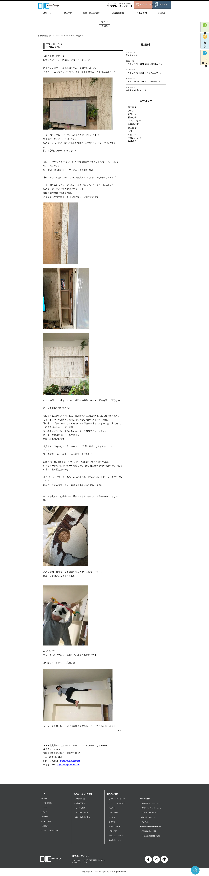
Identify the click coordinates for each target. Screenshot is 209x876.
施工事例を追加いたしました (138, 90)
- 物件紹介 (111, 822)
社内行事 (132, 117)
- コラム (44, 808)
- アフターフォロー (81, 813)
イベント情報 (134, 121)
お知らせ (132, 114)
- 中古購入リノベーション (150, 803)
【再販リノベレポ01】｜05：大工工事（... (143, 73)
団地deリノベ (134, 138)
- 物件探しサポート (148, 817)
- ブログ (44, 812)
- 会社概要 (44, 817)
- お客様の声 (112, 832)
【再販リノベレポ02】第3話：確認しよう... (144, 64)
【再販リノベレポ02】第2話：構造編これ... (144, 81)
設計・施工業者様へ (92, 13)
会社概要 (162, 13)
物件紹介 (132, 141)
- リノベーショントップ (116, 799)
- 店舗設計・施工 (81, 799)
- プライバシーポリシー (49, 831)
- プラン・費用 (113, 813)
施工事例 (68, 13)
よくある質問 (141, 13)
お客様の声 (133, 124)
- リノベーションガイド (116, 803)
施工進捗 (132, 128)
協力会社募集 (118, 13)
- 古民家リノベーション (149, 813)
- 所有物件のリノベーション (151, 808)
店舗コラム (133, 134)
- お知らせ (44, 798)
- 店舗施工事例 (80, 803)
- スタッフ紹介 (46, 822)
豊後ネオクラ (131, 55)
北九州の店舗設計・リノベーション (50, 36)
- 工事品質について (115, 841)
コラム (131, 131)
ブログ (67, 36)
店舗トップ (48, 13)
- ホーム (44, 793)
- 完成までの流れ (114, 827)
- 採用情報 (44, 826)
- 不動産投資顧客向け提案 (150, 836)
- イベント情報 (46, 803)
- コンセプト (112, 817)
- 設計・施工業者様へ (82, 817)
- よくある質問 (80, 808)
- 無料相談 (144, 822)
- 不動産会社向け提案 (148, 832)
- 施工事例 (111, 808)
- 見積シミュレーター (115, 836)
